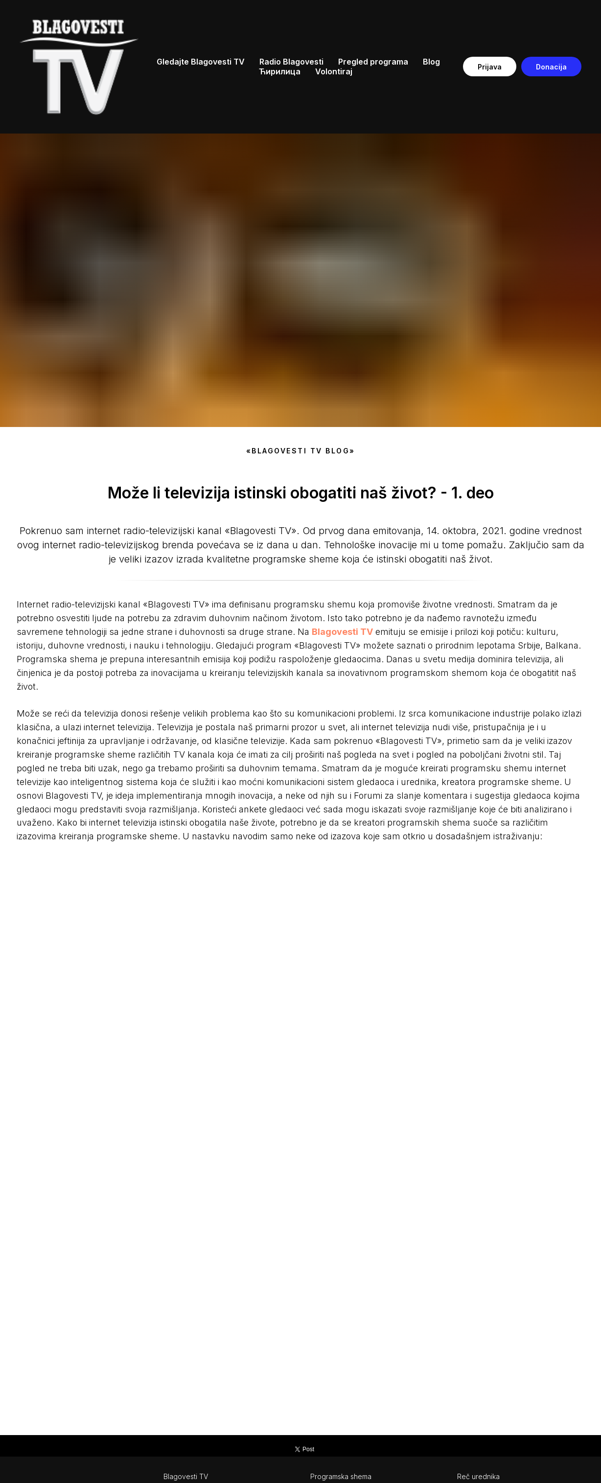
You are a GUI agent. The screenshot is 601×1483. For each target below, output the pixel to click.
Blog (431, 62)
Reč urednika (478, 1476)
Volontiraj (333, 71)
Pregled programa (373, 62)
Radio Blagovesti (291, 62)
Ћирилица (279, 71)
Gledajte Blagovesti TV (201, 62)
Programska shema (340, 1476)
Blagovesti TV (185, 1476)
